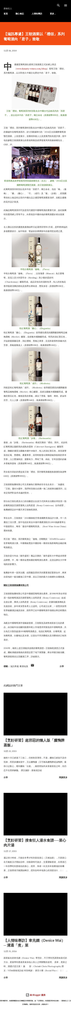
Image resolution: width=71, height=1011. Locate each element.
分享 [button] (62, 666)
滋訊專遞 (14, 666)
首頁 (6, 13)
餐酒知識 (24, 666)
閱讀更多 (63, 777)
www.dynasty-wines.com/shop (31, 68)
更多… (53, 13)
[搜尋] (58, 5)
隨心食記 (20, 13)
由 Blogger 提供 (35, 994)
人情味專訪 (37, 13)
